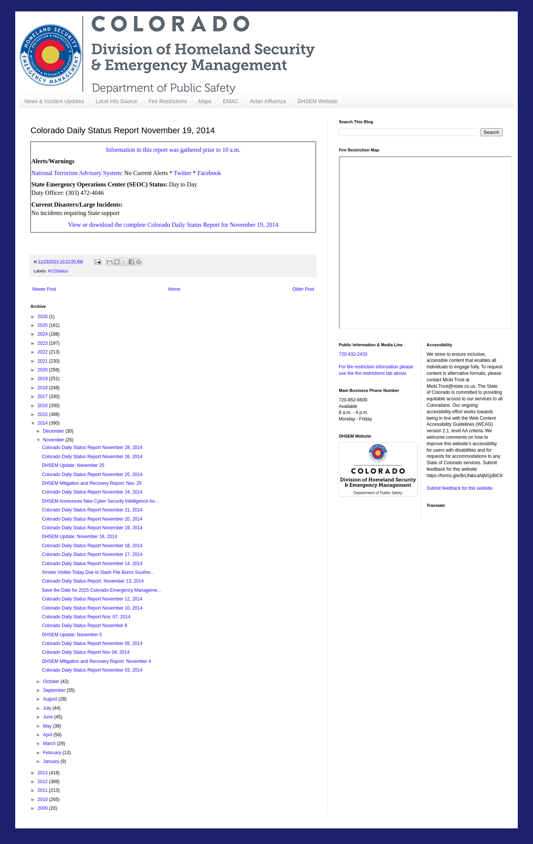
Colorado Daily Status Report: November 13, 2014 (93, 581)
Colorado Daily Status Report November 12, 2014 (92, 599)
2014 (43, 423)
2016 (43, 405)
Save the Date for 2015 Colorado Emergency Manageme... (101, 590)
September (55, 690)
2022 (43, 352)
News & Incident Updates (54, 101)
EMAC (230, 101)
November (54, 440)
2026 (43, 316)
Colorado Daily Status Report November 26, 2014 (92, 456)
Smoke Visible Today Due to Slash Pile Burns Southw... (98, 572)
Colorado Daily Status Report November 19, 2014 (92, 527)
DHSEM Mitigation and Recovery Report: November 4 (96, 661)
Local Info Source (116, 101)
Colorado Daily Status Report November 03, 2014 (92, 670)
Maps (204, 101)
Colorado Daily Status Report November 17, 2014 (92, 554)
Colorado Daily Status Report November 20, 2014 (92, 519)
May (48, 726)
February (52, 752)
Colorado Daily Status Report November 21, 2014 (92, 510)
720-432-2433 (353, 354)
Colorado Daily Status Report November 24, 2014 (92, 492)
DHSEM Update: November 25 (73, 465)
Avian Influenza (268, 101)
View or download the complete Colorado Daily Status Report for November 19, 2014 (173, 224)
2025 (43, 325)
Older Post (303, 289)
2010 (43, 799)
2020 (43, 370)
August (51, 699)
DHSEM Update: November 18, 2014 (79, 536)
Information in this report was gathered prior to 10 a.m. (173, 150)
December (54, 431)
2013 (43, 773)
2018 (43, 387)
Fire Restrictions (167, 101)
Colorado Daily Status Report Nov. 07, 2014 (86, 616)
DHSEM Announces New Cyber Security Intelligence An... (100, 501)
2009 (43, 808)
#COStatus (58, 271)
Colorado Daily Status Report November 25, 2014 (92, 474)
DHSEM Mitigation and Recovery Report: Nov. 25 (92, 483)
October (52, 681)
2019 (43, 378)
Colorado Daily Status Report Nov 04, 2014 (85, 652)
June (48, 717)
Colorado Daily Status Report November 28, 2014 (92, 447)
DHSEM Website (317, 101)
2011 (43, 790)
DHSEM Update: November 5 (72, 634)
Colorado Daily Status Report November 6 (84, 625)
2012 (43, 781)
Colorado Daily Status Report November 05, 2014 (92, 643)
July (48, 708)
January (52, 761)
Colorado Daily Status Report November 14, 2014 (92, 563)
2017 (43, 396)
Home (174, 289)
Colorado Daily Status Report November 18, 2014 (92, 545)
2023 (43, 343)
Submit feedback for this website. (460, 488)
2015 (43, 414)
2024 (43, 334)
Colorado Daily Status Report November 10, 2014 (92, 608)
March (50, 743)
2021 (43, 361)
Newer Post (44, 289)
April (48, 734)
